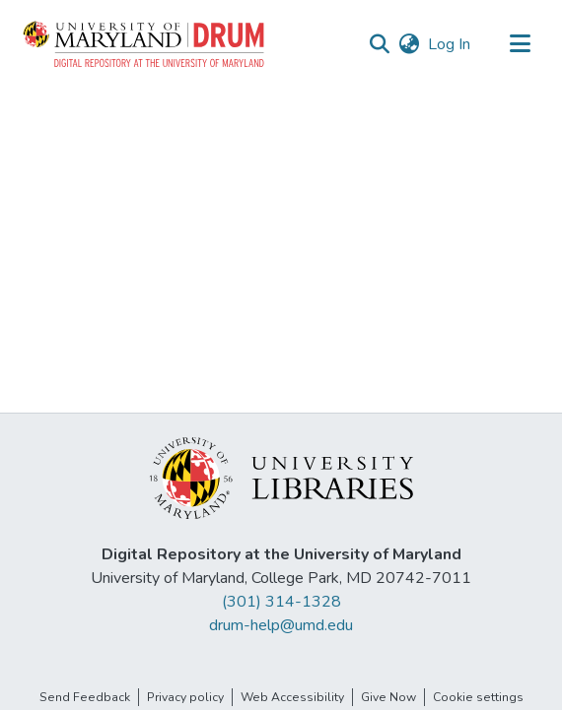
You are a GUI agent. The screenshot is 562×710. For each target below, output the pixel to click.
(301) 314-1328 (281, 602)
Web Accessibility (292, 697)
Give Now (388, 697)
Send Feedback (84, 697)
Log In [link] (450, 44)
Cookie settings (478, 697)
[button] (145, 44)
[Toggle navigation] (519, 44)
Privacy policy (185, 697)
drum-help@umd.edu (281, 625)
